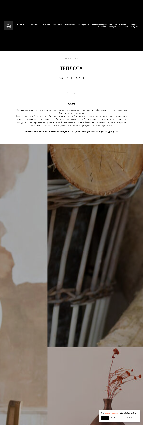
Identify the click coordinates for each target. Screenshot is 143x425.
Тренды (112, 26)
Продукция (70, 24)
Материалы (83, 24)
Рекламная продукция (102, 24)
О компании (33, 24)
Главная (20, 24)
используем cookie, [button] (111, 413)
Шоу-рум (135, 26)
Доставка (57, 24)
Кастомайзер (121, 24)
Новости (102, 26)
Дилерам (46, 24)
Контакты (123, 26)
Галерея (134, 24)
